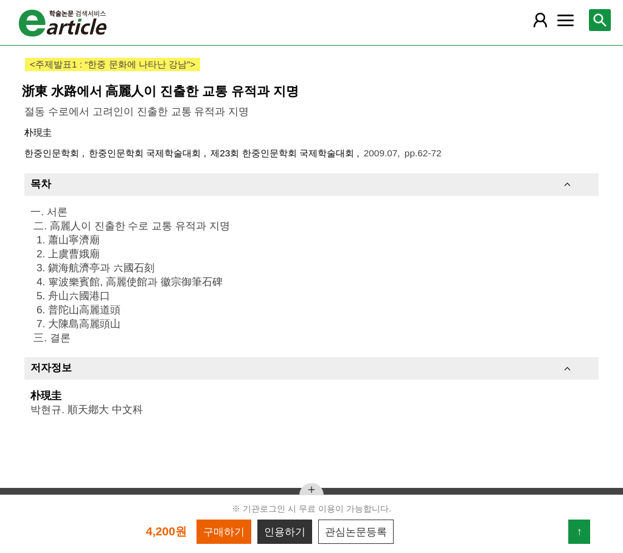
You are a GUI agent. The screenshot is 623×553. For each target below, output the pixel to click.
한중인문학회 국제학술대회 (146, 153)
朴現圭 (38, 132)
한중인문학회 (53, 153)
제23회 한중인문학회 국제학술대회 (284, 153)
